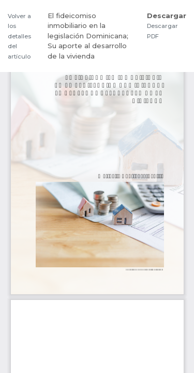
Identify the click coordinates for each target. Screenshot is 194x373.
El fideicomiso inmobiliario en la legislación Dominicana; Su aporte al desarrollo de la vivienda (88, 35)
